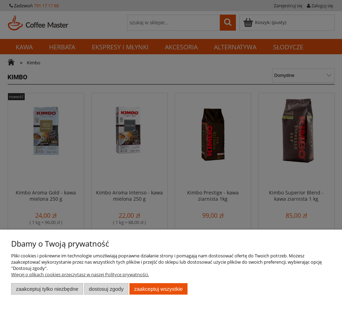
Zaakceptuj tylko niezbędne (47, 289)
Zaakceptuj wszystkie (158, 289)
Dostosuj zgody (106, 289)
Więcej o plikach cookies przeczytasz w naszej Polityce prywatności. (80, 274)
